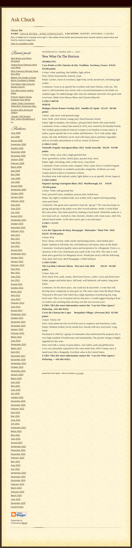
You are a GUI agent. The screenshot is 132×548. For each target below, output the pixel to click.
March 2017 (16, 348)
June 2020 (15, 390)
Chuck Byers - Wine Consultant (42, 34)
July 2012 (15, 280)
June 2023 (15, 465)
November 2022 (18, 450)
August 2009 (16, 186)
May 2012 (15, 273)
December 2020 (18, 405)
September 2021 (18, 427)
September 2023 (18, 473)
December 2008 (18, 156)
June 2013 (15, 299)
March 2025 (16, 495)
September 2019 (18, 363)
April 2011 (15, 235)
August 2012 (16, 284)
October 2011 (17, 258)
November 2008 (18, 152)
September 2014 (18, 314)
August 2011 (16, 250)
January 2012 (17, 261)
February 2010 (17, 201)
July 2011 (15, 246)
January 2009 (17, 159)
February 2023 (17, 458)
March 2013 (16, 292)
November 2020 (18, 401)
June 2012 (15, 276)
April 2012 (15, 269)
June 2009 (15, 178)
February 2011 (17, 231)
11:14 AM (79, 373)
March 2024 (16, 488)
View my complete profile (22, 43)
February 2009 (17, 163)
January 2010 (17, 197)
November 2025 (18, 503)
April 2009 (15, 171)
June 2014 (15, 307)
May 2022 (15, 435)
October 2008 (17, 148)
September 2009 (18, 189)
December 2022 (18, 454)
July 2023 (15, 469)
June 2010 (15, 208)
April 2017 (15, 352)
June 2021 (15, 420)
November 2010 (18, 227)
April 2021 (15, 412)
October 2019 (17, 367)
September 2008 (18, 144)
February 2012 (17, 265)
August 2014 (16, 310)
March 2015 (16, 337)
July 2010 (15, 212)
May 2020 (15, 386)
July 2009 (15, 182)
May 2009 (15, 174)
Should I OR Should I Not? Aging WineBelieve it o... (23, 119)
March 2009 (16, 167)
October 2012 (17, 288)
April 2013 (15, 295)
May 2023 (15, 461)
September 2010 (18, 220)
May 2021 (15, 416)
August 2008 (16, 141)
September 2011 (18, 254)
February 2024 (17, 484)
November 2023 (18, 477)
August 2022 (16, 443)
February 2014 (17, 303)
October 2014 (17, 318)
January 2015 (17, 329)
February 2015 (17, 333)
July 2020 (15, 393)
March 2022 (16, 431)
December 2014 (18, 326)
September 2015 (18, 344)
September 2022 (18, 446)
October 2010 (17, 224)
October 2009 (17, 193)
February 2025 (17, 492)
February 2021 (17, 409)
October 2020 (17, 397)
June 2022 (15, 439)
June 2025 (15, 499)
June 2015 (15, 341)
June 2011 (15, 242)
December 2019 (18, 371)
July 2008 (15, 137)
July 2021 (15, 424)
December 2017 (18, 356)
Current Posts (17, 507)
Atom (24, 523)
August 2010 (16, 216)
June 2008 (15, 133)
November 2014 (18, 322)
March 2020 (16, 378)
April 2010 (15, 205)
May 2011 (15, 239)
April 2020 (15, 382)
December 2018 (18, 359)
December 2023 (18, 480)
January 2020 (17, 374)
